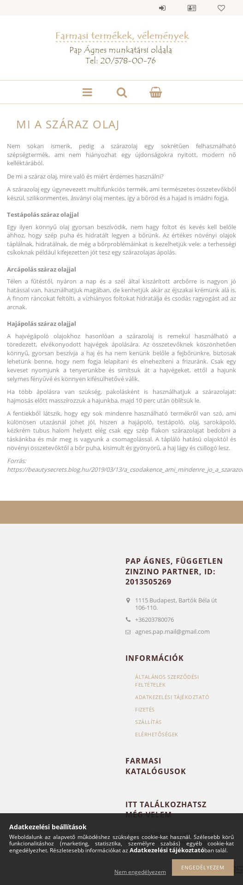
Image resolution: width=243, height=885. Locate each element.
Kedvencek (221, 8)
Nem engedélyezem (140, 872)
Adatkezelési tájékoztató (172, 697)
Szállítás (148, 721)
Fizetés (145, 709)
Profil (192, 8)
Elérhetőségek (156, 734)
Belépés (162, 8)
